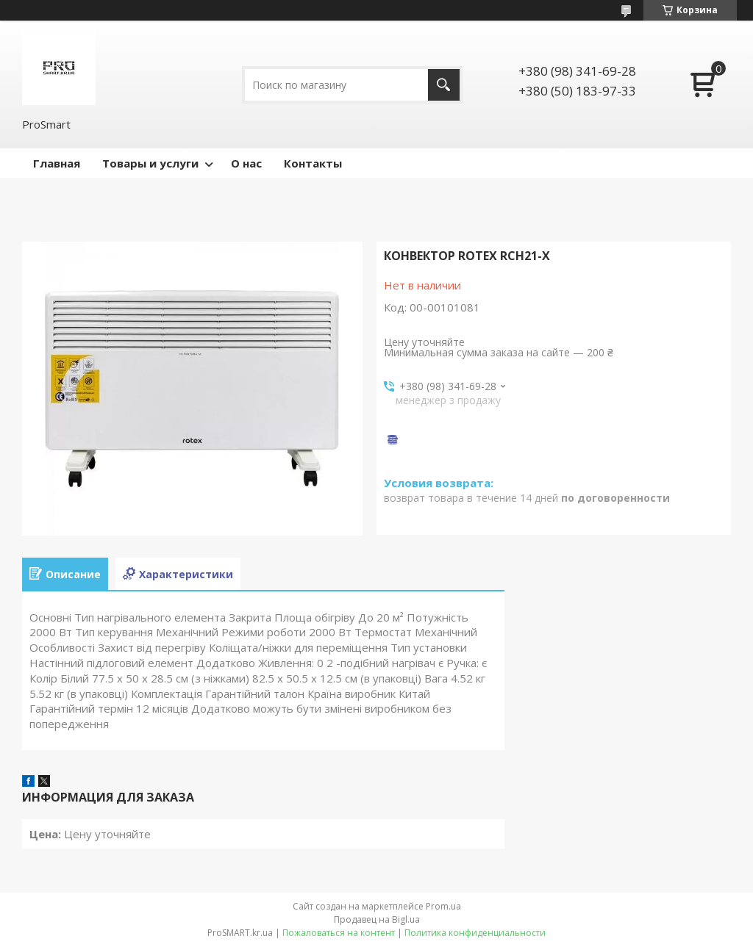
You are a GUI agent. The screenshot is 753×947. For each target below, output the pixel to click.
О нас (246, 163)
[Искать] (444, 85)
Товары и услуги (150, 163)
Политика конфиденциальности (475, 932)
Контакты (313, 163)
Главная (56, 163)
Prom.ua (443, 906)
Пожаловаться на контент (338, 932)
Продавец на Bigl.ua (377, 919)
